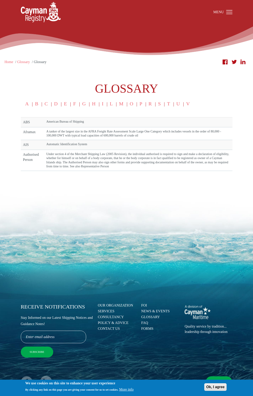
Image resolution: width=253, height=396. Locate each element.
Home (8, 62)
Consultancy (111, 317)
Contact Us (109, 328)
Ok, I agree (215, 388)
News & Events (155, 311)
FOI (144, 305)
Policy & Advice (113, 323)
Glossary (23, 62)
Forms (147, 328)
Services (106, 311)
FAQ (144, 323)
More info (126, 390)
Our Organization (115, 305)
